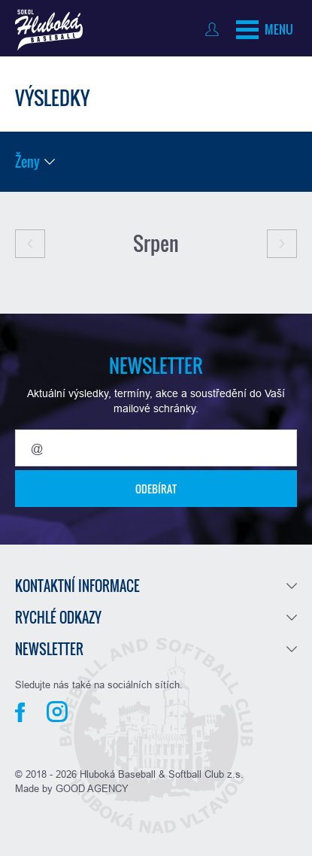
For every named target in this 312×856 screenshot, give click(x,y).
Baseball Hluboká (49, 30)
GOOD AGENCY (92, 788)
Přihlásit (215, 29)
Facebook (20, 712)
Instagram (57, 711)
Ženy (27, 162)
